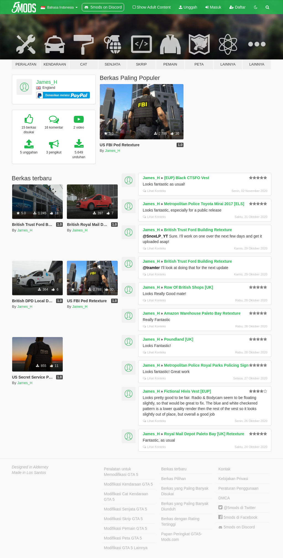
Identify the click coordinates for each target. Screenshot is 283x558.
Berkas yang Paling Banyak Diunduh (184, 506)
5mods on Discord (236, 527)
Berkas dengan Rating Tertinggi (180, 521)
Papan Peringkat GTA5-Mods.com (181, 537)
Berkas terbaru (174, 469)
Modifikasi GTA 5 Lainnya (126, 548)
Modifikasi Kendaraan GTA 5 (128, 484)
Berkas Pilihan (173, 478)
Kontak (224, 469)
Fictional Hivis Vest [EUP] (187, 391)
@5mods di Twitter (237, 507)
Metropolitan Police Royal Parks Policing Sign (206, 365)
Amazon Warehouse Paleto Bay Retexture (202, 313)
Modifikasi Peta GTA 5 (123, 538)
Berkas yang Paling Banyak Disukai (184, 491)
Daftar (237, 7)
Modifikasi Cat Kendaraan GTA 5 (126, 497)
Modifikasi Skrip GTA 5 (123, 519)
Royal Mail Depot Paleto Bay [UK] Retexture (204, 434)
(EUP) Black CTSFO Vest (186, 178)
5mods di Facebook (237, 517)
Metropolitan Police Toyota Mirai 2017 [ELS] (204, 204)
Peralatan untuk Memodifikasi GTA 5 (121, 472)
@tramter (151, 267)
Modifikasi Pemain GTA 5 (125, 528)
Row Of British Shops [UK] (188, 287)
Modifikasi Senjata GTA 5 (125, 509)
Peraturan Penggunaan (238, 488)
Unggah (188, 7)
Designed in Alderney (30, 467)
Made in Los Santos (29, 472)
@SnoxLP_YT (155, 236)
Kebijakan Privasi (233, 478)
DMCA (224, 498)
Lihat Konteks (154, 190)
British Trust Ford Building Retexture (198, 230)
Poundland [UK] (178, 339)
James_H (46, 82)
